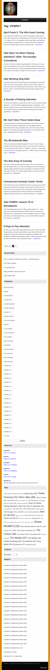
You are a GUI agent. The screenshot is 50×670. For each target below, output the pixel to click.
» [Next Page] (17, 246)
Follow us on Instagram (10, 465)
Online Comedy (8, 341)
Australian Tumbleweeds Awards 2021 (15, 627)
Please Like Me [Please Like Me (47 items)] (11, 518)
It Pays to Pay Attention (17, 226)
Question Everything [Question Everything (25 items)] (25, 518)
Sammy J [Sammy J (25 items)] (20, 522)
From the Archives (9, 320)
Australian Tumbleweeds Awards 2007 (15, 569)
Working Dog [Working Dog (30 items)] (31, 544)
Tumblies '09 (7, 365)
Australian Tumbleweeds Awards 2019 (15, 619)
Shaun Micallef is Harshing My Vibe (14, 271)
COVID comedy (8, 316)
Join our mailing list (9, 483)
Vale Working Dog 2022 (16, 79)
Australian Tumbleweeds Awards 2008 (15, 573)
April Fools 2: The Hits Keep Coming (24, 32)
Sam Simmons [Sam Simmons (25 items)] (29, 522)
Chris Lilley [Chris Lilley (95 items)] (26, 497)
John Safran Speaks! (10, 263)
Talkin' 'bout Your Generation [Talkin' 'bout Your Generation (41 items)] (23, 530)
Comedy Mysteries (9, 304)
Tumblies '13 (7, 382)
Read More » (39, 44)
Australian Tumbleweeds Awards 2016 (15, 606)
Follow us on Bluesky (10, 459)
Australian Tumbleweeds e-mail (13, 648)
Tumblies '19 (7, 407)
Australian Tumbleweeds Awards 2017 (15, 610)
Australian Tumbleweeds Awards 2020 (15, 623)
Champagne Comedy (10, 652)
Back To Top (43, 667)
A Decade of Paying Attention (20, 99)
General (6, 324)
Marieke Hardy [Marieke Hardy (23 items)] (20, 515)
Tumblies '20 (7, 411)
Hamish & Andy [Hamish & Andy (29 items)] (22, 503)
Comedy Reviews (9, 308)
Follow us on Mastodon (10, 471)
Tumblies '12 (7, 378)
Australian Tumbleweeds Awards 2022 (15, 631)
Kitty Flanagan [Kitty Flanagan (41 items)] (10, 512)
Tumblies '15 (7, 390)
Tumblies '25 (7, 431)
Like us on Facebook (10, 453)
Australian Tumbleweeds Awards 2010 (15, 582)
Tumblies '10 (7, 370)
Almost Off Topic (9, 287)
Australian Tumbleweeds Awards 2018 (15, 615)
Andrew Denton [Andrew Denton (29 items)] (18, 493)
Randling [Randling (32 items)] (36, 518)
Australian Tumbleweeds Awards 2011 (15, 586)
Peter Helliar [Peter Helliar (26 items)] (39, 515)
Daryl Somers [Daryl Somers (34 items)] (12, 500)
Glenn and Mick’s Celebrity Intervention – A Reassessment (21, 259)
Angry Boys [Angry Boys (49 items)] (30, 493)
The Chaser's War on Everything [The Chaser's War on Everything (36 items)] (29, 534)
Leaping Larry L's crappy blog (13, 656)
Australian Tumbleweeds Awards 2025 (15, 643)
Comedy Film (8, 299)
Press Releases (8, 357)
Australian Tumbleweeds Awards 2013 (15, 594)
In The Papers (8, 328)
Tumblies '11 (7, 374)
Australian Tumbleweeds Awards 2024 (15, 639)
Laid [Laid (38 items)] (20, 512)
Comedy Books (8, 295)
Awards (6, 291)
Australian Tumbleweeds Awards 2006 (15, 565)
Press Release (8, 353)
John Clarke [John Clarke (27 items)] (8, 509)
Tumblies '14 (7, 386)
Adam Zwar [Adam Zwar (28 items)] (8, 493)
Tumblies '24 (7, 427)
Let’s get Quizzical (9, 267)
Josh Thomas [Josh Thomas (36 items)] (29, 509)
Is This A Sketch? (9, 332)
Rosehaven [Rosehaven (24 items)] (13, 522)
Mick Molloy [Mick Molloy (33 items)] (29, 515)
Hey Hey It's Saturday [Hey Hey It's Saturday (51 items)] (33, 506)
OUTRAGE (7, 345)
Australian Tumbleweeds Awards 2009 (15, 577)
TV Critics (7, 436)
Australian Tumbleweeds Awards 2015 (15, 602)
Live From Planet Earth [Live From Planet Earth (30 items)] (31, 512)
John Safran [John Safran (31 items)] (17, 509)
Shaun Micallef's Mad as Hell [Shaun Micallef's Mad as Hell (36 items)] (31, 526)
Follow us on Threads (10, 477)
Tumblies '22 (7, 419)
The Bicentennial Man (16, 140)
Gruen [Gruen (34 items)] (13, 503)
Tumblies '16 (7, 394)
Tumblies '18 (7, 403)
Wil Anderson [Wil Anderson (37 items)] (19, 544)
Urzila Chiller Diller (9, 275)
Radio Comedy (8, 361)
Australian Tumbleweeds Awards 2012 (15, 590)
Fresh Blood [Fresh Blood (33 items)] (33, 500)
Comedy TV (7, 312)
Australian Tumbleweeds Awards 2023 (15, 635)
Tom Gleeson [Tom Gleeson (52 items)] (29, 541)
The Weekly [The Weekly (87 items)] (18, 537)
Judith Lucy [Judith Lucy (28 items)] (39, 509)
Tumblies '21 (7, 415)
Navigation (25, 20)
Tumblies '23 (7, 423)
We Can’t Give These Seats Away (22, 120)
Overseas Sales (8, 349)
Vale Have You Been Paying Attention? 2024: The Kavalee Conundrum (20, 57)
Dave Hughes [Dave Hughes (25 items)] (23, 500)
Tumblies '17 (7, 398)
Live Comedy (8, 337)
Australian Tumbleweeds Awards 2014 (15, 598)
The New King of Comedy (18, 161)
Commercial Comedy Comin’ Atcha (23, 181)
